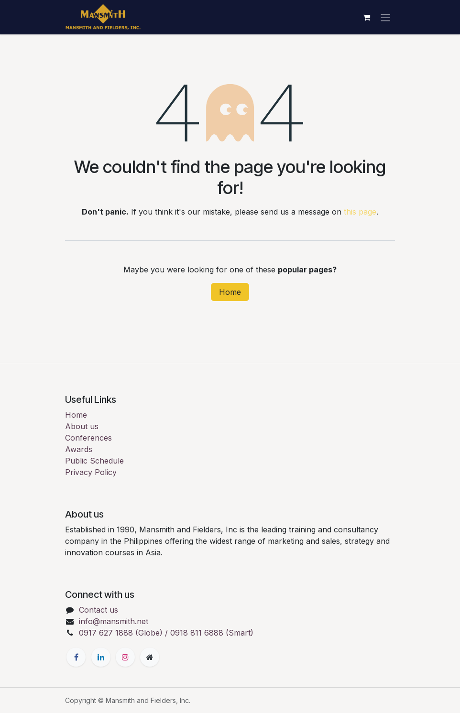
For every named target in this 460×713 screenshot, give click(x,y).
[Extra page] (149, 657)
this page (360, 211)
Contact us (98, 610)
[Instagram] (125, 657)
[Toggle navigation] (385, 17)
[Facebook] (76, 657)
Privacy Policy (91, 472)
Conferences (88, 438)
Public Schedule (94, 460)
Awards (78, 449)
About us (82, 426)
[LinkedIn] (100, 657)
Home (230, 292)
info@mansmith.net (113, 621)
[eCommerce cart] (366, 17)
